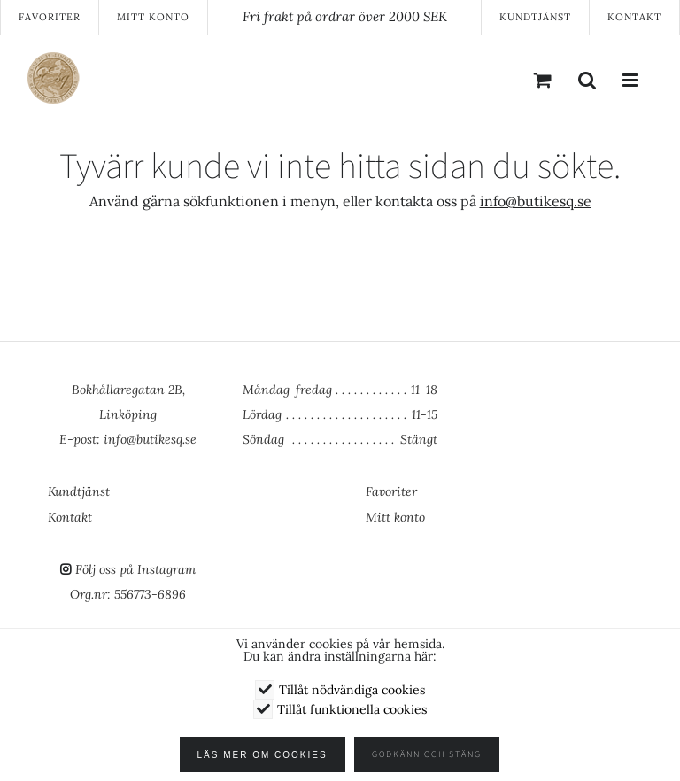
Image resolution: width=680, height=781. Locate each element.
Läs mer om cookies (267, 755)
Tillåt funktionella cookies (352, 709)
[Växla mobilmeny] (631, 80)
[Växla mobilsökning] (587, 80)
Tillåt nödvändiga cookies (352, 690)
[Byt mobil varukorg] (543, 80)
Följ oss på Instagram (135, 569)
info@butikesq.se (535, 201)
